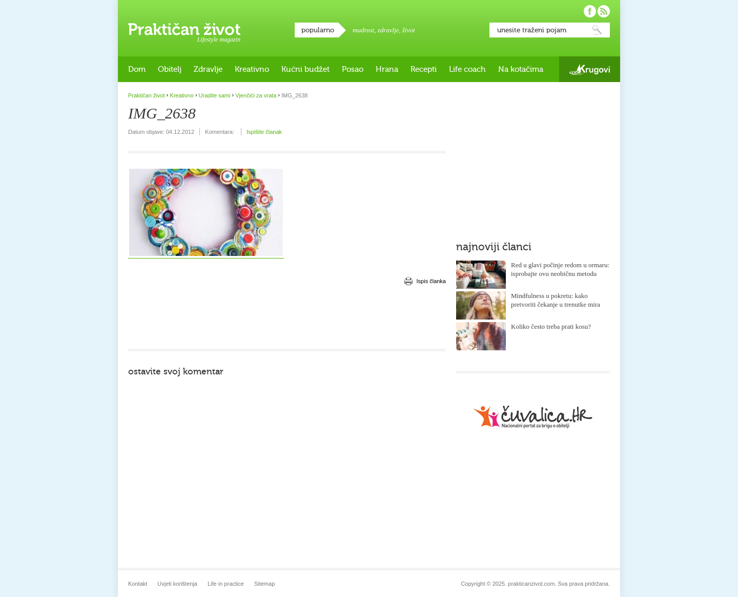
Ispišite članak (264, 132)
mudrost (363, 30)
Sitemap (264, 584)
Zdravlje (208, 69)
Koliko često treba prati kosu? (551, 326)
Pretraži (597, 30)
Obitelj (169, 69)
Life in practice (226, 584)
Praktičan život (184, 29)
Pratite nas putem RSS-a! (604, 11)
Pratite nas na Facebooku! (590, 11)
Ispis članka (431, 281)
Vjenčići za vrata (255, 95)
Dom (137, 69)
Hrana (387, 69)
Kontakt (137, 584)
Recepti (424, 69)
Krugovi (589, 69)
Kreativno (252, 69)
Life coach (467, 69)
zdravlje (388, 30)
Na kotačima (520, 69)
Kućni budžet (305, 69)
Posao (352, 69)
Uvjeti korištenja (177, 584)
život (408, 30)
